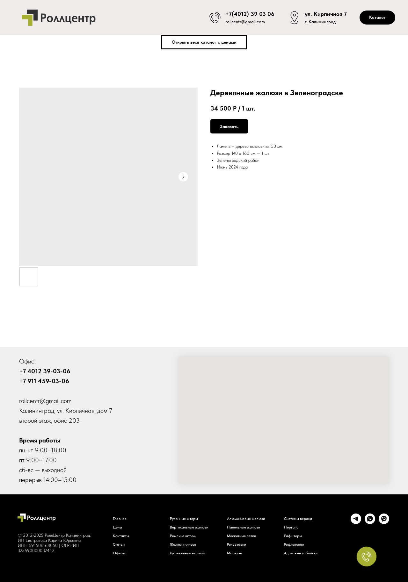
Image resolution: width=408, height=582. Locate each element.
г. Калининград (320, 22)
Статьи (119, 544)
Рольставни (236, 544)
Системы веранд (298, 519)
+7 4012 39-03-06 (44, 371)
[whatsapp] (370, 522)
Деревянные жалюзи (187, 553)
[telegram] (356, 522)
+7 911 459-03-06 (44, 381)
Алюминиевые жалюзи (246, 519)
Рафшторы (293, 536)
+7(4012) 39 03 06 (249, 13)
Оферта (120, 553)
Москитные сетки (241, 536)
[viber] (384, 522)
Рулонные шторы (184, 519)
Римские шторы (183, 536)
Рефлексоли (294, 544)
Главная (120, 519)
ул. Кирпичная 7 (326, 13)
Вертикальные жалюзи (189, 527)
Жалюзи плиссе (183, 544)
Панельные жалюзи (243, 527)
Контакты (121, 536)
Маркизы (235, 553)
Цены (117, 527)
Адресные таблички (300, 553)
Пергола (291, 527)
